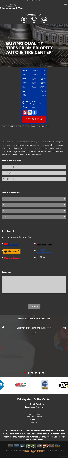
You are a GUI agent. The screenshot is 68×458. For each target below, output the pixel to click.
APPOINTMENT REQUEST (34, 119)
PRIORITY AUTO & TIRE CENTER (15, 126)
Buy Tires (45, 126)
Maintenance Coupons (34, 407)
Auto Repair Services (34, 404)
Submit (34, 306)
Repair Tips (35, 126)
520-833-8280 (30, 107)
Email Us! (34, 423)
